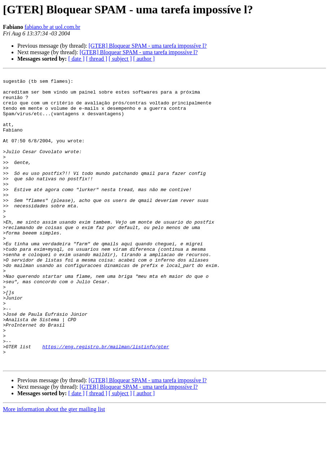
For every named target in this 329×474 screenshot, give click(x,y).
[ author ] (144, 59)
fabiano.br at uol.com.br (52, 27)
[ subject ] (120, 59)
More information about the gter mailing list (54, 468)
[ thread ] (96, 59)
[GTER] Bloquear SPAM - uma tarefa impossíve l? (147, 46)
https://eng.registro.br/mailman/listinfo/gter (105, 401)
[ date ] (76, 59)
